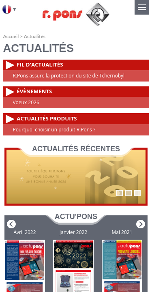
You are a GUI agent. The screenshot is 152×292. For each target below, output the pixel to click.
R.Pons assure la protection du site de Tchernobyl (68, 75)
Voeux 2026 (26, 102)
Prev (11, 224)
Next (140, 224)
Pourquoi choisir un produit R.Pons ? (54, 129)
